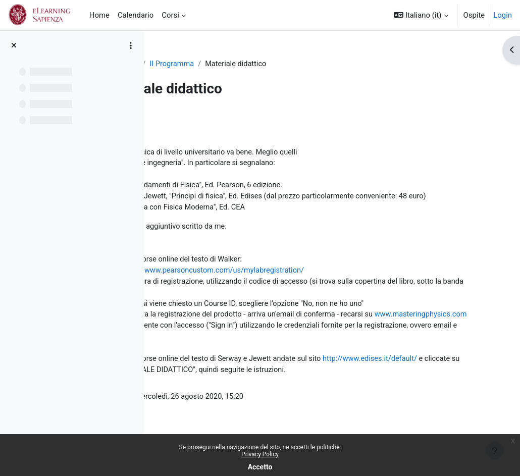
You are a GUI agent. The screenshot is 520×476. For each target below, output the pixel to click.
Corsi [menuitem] (170, 15)
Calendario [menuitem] (135, 15)
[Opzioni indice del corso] (131, 45)
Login (502, 15)
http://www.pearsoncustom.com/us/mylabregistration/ (305, 285)
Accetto (260, 467)
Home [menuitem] (99, 15)
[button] (420, 15)
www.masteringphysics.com (211, 341)
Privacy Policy (260, 454)
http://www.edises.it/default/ (212, 387)
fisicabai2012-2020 (196, 64)
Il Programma (261, 64)
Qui (169, 240)
